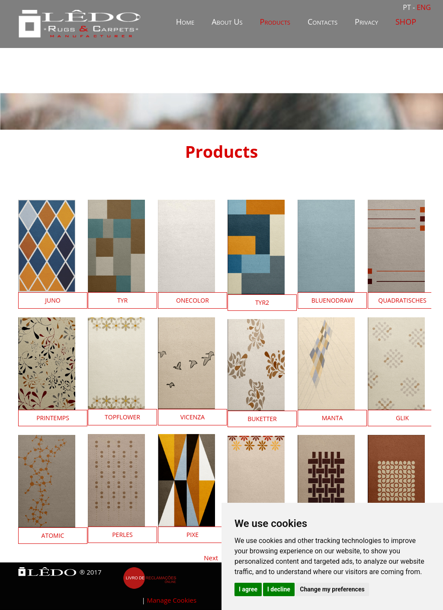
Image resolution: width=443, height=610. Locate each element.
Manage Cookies (172, 600)
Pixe (192, 534)
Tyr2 (262, 302)
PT (408, 7)
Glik (402, 418)
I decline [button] (278, 589)
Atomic (53, 535)
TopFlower (122, 417)
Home (185, 21)
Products (275, 21)
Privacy (366, 21)
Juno (52, 300)
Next (211, 557)
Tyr (122, 300)
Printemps (52, 418)
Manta (332, 418)
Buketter (261, 419)
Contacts (322, 21)
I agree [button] (248, 589)
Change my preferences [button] (332, 589)
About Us (227, 21)
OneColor (192, 300)
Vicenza (192, 417)
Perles (122, 534)
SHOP (405, 21)
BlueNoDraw (332, 300)
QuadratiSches (402, 300)
